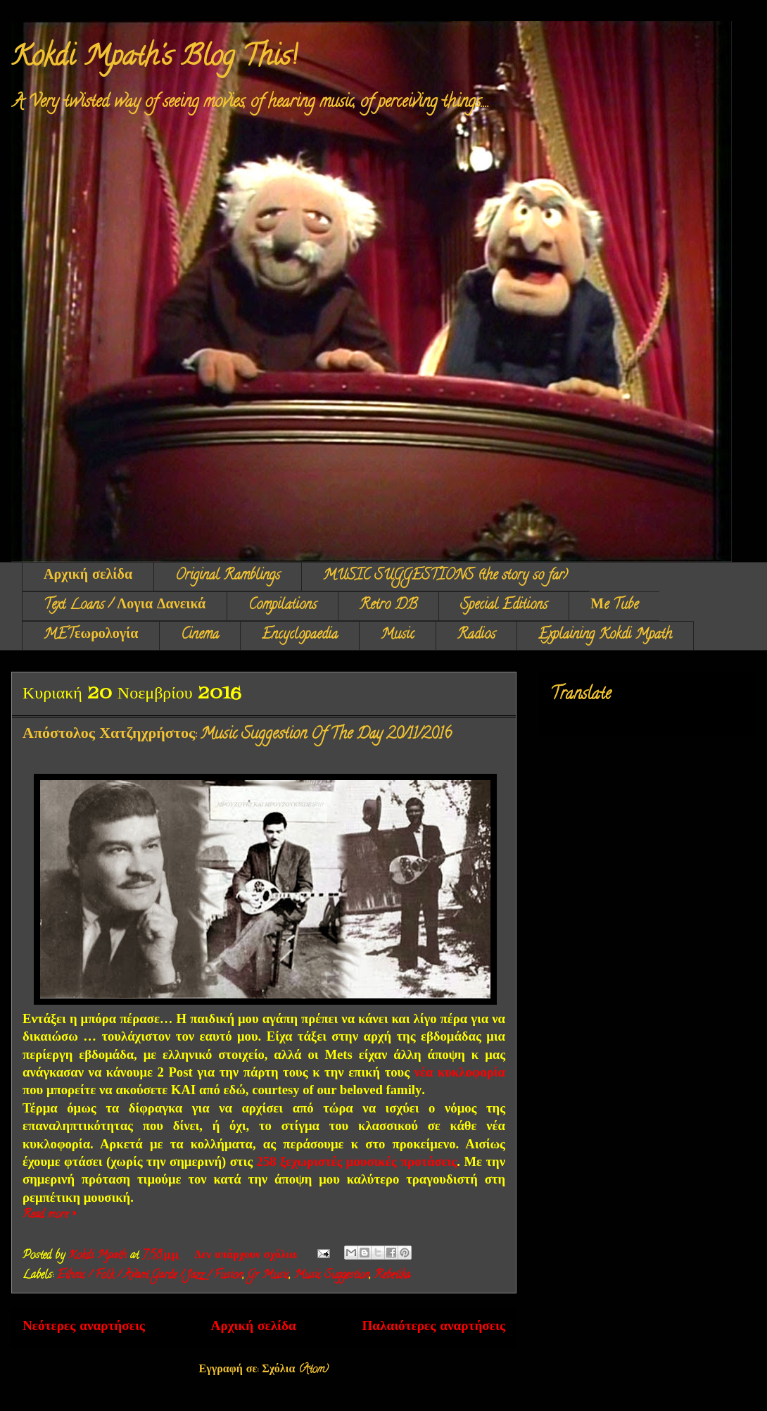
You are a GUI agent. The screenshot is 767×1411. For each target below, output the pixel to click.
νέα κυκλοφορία (459, 1072)
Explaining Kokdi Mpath (605, 635)
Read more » (49, 1215)
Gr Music (268, 1275)
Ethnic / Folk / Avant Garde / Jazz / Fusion (150, 1275)
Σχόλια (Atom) (295, 1370)
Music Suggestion (331, 1275)
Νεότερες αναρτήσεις (84, 1327)
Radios (476, 635)
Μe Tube (614, 606)
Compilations (282, 606)
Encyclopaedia (300, 635)
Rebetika (392, 1275)
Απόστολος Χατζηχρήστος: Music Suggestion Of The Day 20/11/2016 (237, 735)
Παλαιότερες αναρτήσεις (433, 1327)
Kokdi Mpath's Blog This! (154, 59)
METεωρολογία (91, 635)
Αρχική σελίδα (88, 576)
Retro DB (388, 606)
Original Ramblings (227, 576)
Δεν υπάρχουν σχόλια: (247, 1256)
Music (397, 635)
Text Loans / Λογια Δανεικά (124, 606)
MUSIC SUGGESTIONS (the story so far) (445, 576)
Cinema (200, 635)
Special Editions (503, 606)
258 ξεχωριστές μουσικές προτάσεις (357, 1161)
